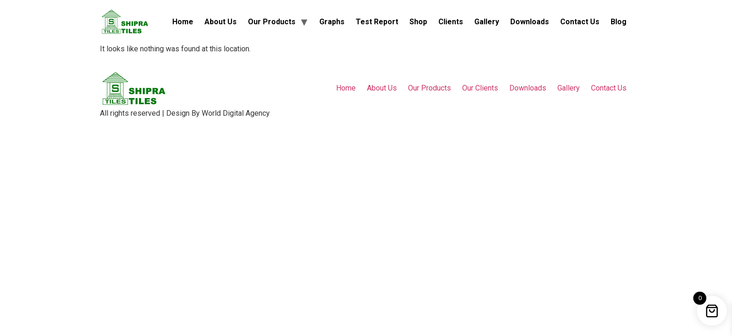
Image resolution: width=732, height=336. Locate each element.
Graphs (332, 21)
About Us (220, 21)
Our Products (272, 21)
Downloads (529, 21)
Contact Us (579, 21)
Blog (618, 21)
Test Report (377, 21)
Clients (450, 21)
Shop (418, 21)
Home (182, 21)
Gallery (486, 21)
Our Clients (480, 88)
